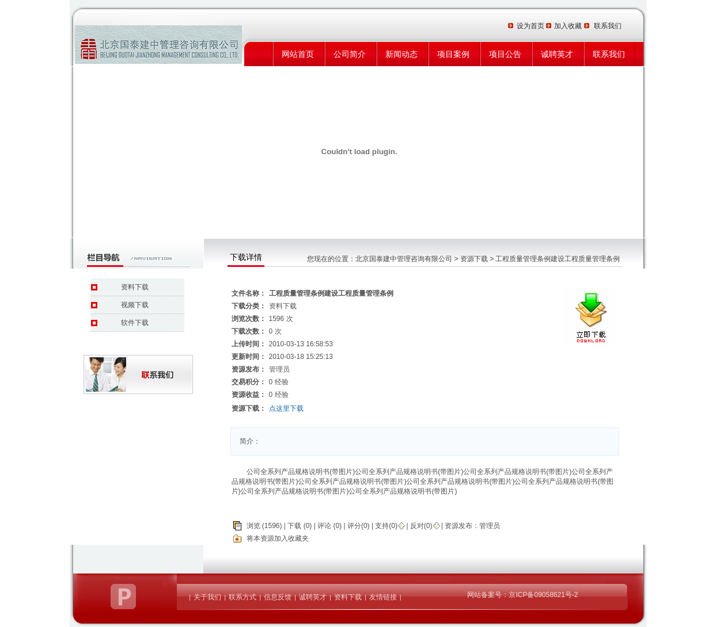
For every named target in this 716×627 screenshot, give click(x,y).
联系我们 (609, 54)
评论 (324, 526)
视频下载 (135, 305)
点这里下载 (286, 408)
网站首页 (298, 54)
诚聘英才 (557, 54)
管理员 (489, 526)
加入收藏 (569, 26)
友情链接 (383, 597)
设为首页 (531, 26)
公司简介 (350, 54)
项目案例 (453, 54)
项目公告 (505, 54)
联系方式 (242, 597)
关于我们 (207, 597)
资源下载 (474, 259)
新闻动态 (401, 54)
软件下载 (135, 323)
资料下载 (135, 287)
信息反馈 (277, 597)
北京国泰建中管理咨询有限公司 (403, 259)
